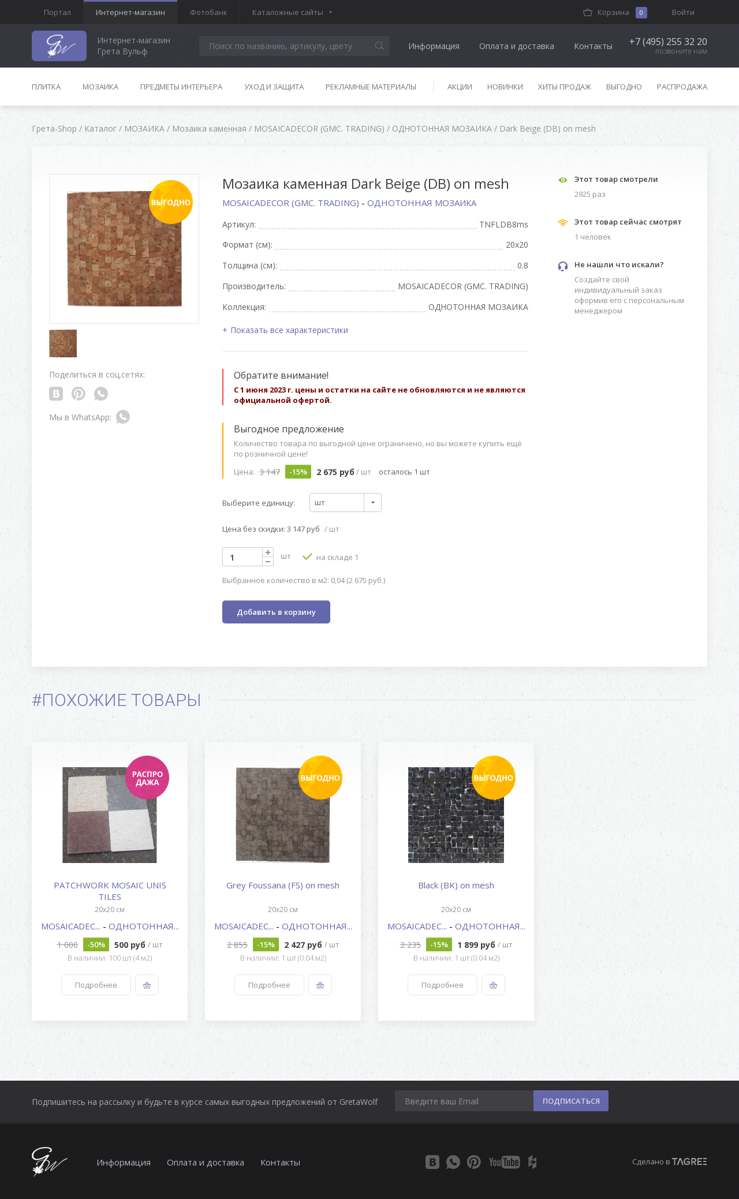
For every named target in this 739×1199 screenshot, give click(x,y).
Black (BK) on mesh (456, 885)
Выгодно (624, 86)
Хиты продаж (564, 86)
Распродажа (682, 86)
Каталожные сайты (287, 12)
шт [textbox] (320, 502)
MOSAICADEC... (72, 926)
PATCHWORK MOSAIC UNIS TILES (110, 890)
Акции (459, 86)
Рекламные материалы (371, 86)
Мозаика (100, 86)
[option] (109, 881)
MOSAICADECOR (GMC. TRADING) (291, 202)
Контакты (593, 45)
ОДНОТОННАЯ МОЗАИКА (421, 202)
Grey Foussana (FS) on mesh (282, 885)
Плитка (46, 86)
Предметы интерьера (181, 86)
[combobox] (345, 502)
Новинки (505, 86)
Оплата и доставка (516, 45)
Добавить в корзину (276, 612)
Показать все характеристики (289, 329)
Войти (683, 12)
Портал (57, 12)
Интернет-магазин (130, 12)
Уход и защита (274, 86)
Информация (434, 45)
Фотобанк (208, 12)
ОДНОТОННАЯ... (144, 926)
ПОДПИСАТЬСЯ (571, 1101)
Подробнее (96, 985)
